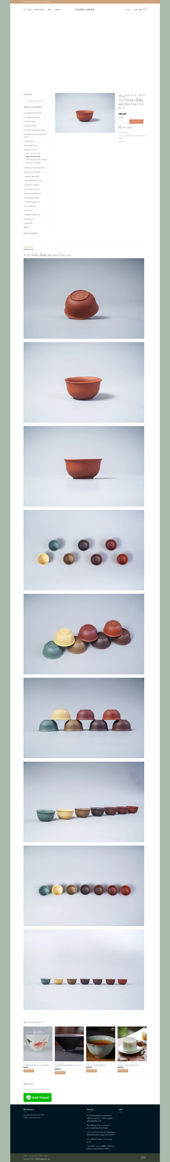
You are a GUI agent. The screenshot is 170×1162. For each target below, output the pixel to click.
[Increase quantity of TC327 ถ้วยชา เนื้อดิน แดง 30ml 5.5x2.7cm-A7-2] (126, 121)
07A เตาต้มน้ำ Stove (30, 145)
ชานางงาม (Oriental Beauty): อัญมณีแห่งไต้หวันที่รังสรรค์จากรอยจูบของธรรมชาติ (100, 1133)
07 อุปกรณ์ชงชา (29, 141)
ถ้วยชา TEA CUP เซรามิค (33, 163)
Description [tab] (28, 249)
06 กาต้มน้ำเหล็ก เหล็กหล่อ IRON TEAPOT (35, 135)
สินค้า (50, 9)
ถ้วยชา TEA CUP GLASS (33, 153)
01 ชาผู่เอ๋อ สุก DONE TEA (32, 113)
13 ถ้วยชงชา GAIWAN (31, 185)
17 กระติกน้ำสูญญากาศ (32, 202)
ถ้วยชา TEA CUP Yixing (33, 156)
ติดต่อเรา (58, 9)
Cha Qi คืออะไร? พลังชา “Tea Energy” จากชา (99, 1140)
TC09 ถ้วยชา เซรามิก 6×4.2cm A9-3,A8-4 (36, 1065)
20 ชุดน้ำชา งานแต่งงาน (32, 215)
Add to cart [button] (28, 1070)
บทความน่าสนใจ (40, 9)
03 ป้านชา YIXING (30, 121)
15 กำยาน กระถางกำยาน (32, 193)
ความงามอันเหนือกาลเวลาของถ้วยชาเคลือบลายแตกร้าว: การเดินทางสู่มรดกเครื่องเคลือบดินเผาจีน (100, 1118)
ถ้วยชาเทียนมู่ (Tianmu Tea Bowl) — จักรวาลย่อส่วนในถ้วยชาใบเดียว (99, 1126)
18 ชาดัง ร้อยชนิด (29, 206)
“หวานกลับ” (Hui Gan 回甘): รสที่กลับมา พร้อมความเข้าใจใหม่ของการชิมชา (101, 1147)
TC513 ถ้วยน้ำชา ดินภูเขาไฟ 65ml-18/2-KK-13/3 (68, 1066)
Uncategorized (29, 219)
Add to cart (136, 122)
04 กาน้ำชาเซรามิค (30, 126)
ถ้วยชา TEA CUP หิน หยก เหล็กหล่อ (36, 160)
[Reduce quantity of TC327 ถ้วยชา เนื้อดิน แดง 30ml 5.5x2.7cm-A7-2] (119, 121)
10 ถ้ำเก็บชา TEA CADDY (32, 172)
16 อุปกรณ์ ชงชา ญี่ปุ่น (31, 197)
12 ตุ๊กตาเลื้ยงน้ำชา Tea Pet (33, 180)
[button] (128, 9)
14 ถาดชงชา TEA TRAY (31, 189)
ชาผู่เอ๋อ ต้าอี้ (28, 223)
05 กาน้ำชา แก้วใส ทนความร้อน (34, 130)
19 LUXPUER (28, 210)
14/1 (122, 141)
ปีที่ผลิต (26, 227)
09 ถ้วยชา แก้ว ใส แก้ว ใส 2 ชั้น (34, 168)
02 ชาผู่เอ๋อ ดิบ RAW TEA (32, 117)
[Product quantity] (123, 121)
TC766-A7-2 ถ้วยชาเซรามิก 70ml (96, 1065)
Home (29, 9)
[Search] (24, 9)
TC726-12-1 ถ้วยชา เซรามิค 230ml (128, 1065)
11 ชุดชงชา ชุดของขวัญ (31, 176)
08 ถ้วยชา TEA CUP (130, 95)
